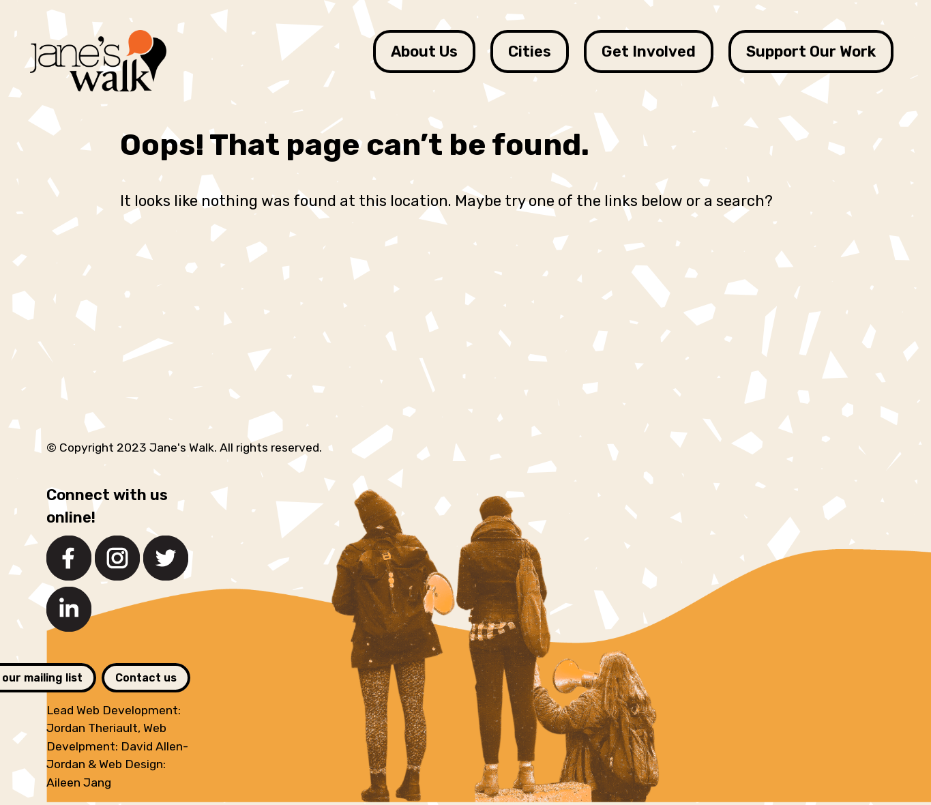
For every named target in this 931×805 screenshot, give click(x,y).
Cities (529, 51)
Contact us (146, 677)
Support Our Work (811, 51)
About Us (424, 51)
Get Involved (649, 51)
